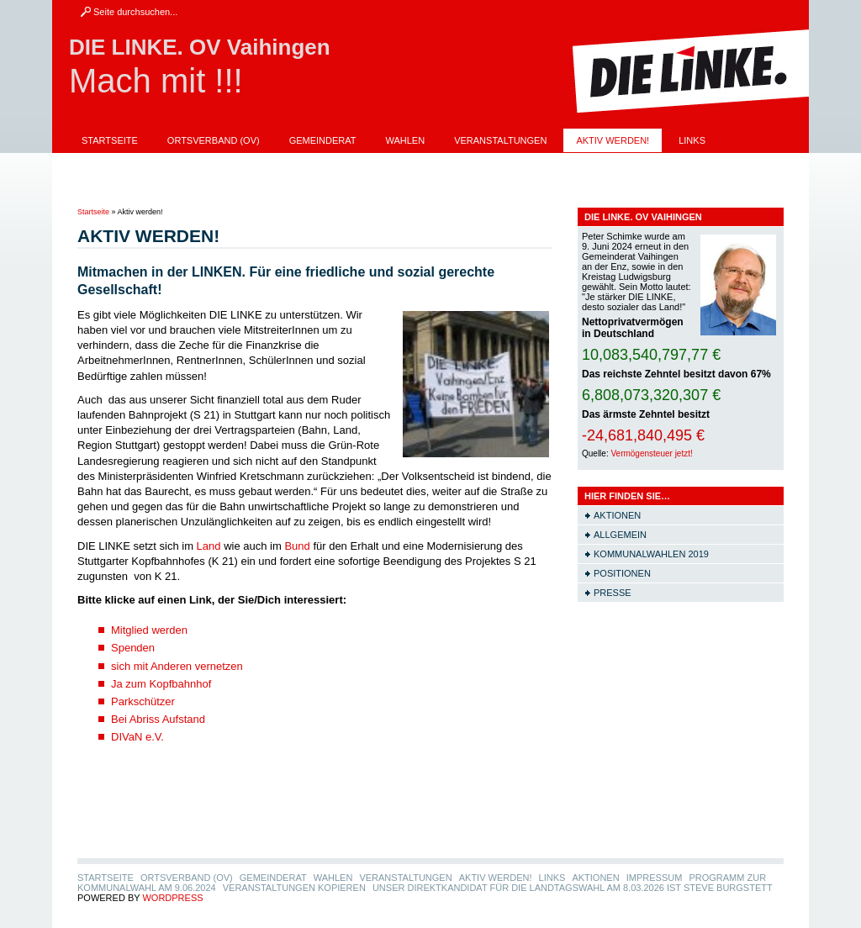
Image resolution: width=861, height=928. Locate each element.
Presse (612, 593)
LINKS (692, 140)
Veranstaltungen (500, 140)
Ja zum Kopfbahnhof (161, 684)
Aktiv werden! (612, 140)
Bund (296, 546)
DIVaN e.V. (137, 736)
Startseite (110, 140)
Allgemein (620, 535)
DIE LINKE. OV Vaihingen (199, 47)
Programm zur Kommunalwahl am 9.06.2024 (353, 164)
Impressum (186, 164)
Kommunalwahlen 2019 (651, 554)
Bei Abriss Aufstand (158, 719)
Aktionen (105, 164)
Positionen (622, 573)
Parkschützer (143, 701)
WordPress (172, 898)
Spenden (133, 647)
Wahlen (405, 140)
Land (209, 546)
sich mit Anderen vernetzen (177, 666)
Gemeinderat (323, 140)
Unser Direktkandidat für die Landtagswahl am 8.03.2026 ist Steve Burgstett (282, 187)
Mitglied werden (149, 630)
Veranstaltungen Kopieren (562, 164)
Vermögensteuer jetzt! (651, 453)
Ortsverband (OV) (213, 140)
